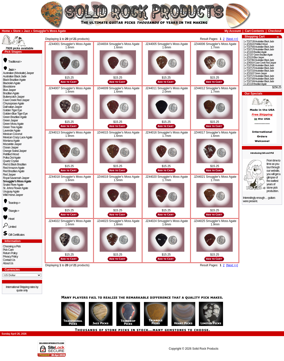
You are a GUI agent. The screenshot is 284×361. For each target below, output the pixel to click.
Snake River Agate (13, 184)
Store (17, 31)
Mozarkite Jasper (12, 144)
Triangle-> (11, 211)
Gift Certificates (13, 234)
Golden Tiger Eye (12, 110)
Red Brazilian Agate (13, 171)
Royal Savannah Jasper (16, 178)
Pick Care (8, 249)
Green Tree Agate (12, 127)
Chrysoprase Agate (13, 103)
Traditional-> (12, 61)
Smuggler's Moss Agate (49, 31)
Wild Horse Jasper (13, 195)
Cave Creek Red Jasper (16, 100)
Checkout (274, 31)
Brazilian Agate (11, 93)
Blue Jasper (9, 90)
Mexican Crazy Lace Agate (17, 137)
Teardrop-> (11, 203)
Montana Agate (11, 140)
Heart (8, 219)
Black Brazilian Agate (14, 79)
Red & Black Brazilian (14, 164)
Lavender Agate (11, 130)
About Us (8, 263)
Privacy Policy (10, 256)
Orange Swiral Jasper (14, 151)
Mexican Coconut (12, 134)
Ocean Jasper (10, 147)
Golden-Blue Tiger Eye (15, 113)
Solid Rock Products (205, 348)
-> (9, 69)
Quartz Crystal (10, 161)
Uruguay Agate (11, 191)
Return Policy (10, 253)
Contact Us (9, 260)
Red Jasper (9, 174)
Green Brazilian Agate (15, 117)
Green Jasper (10, 120)
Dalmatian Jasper (12, 107)
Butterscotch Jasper (13, 96)
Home (6, 31)
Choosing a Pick (12, 246)
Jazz (27, 31)
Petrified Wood (11, 154)
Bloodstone (9, 86)
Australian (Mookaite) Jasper (18, 73)
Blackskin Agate (11, 83)
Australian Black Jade (14, 76)
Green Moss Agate (13, 123)
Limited (9, 226)
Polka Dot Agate (12, 157)
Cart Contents (254, 31)
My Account (232, 31)
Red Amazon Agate (13, 167)
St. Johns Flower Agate (15, 188)
